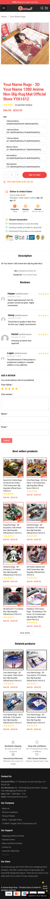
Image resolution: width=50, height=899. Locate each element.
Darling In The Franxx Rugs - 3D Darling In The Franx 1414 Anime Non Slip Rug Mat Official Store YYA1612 (36, 614)
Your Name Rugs (17, 16)
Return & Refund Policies (12, 843)
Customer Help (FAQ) (10, 851)
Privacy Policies (8, 816)
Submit (7, 440)
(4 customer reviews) (23, 105)
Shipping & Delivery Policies (13, 836)
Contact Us (6, 847)
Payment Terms (8, 840)
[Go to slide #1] (7, 73)
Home (4, 16)
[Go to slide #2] (21, 73)
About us (5, 808)
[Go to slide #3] (35, 73)
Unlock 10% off (45, 887)
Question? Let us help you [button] (37, 896)
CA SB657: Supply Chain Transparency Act (19, 823)
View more (25, 633)
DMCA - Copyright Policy (12, 820)
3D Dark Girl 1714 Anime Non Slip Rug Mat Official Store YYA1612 (13, 611)
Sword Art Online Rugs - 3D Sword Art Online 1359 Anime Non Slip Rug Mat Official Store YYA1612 (13, 485)
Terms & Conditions (10, 812)
